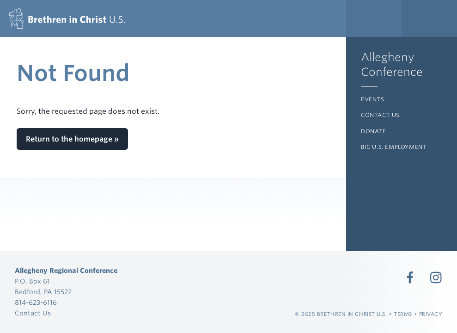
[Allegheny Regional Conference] (67, 18)
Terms (403, 314)
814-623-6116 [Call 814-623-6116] (36, 302)
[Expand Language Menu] (429, 18)
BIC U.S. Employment (394, 146)
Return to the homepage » (72, 139)
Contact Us (380, 114)
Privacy (431, 314)
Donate (373, 131)
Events (372, 99)
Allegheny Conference (392, 64)
